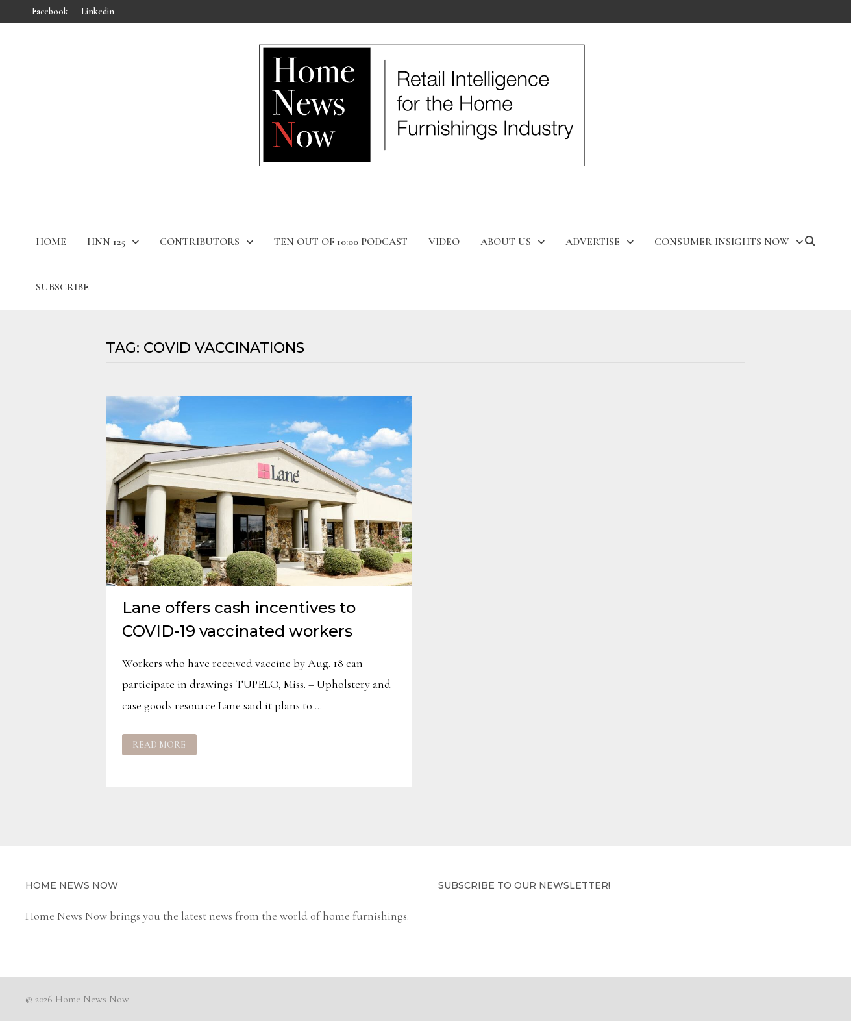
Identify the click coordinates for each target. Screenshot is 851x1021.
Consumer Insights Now (721, 241)
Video (444, 241)
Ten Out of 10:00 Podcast (341, 241)
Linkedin (97, 11)
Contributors (200, 241)
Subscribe (62, 287)
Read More (160, 745)
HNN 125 (106, 241)
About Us (505, 241)
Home (51, 241)
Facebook (50, 11)
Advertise (592, 241)
